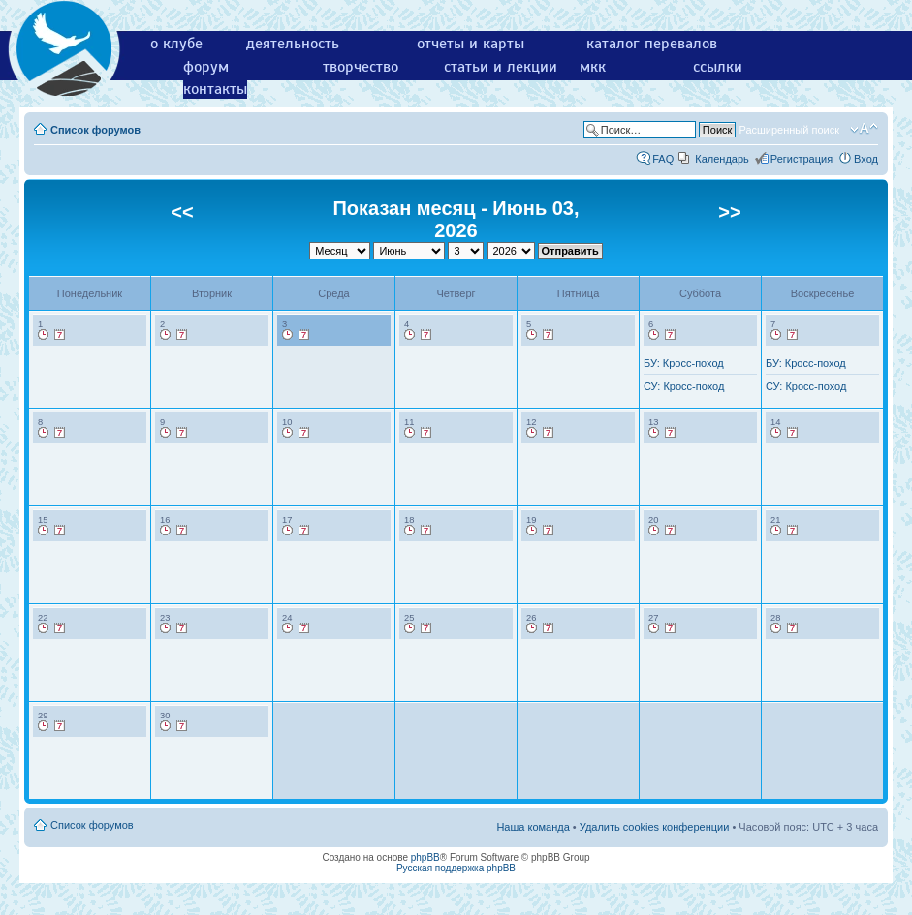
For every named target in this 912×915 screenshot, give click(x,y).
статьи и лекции (500, 66)
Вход (866, 159)
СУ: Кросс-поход (684, 386)
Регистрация (801, 159)
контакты (215, 89)
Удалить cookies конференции (655, 827)
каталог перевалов (651, 43)
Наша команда (532, 827)
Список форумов (95, 130)
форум (206, 66)
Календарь (722, 159)
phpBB (425, 857)
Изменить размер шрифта (864, 128)
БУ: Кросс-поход (684, 363)
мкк (593, 66)
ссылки (717, 66)
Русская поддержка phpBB (456, 868)
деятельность (292, 43)
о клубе (176, 43)
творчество (360, 66)
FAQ (663, 159)
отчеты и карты (470, 43)
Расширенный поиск (789, 130)
